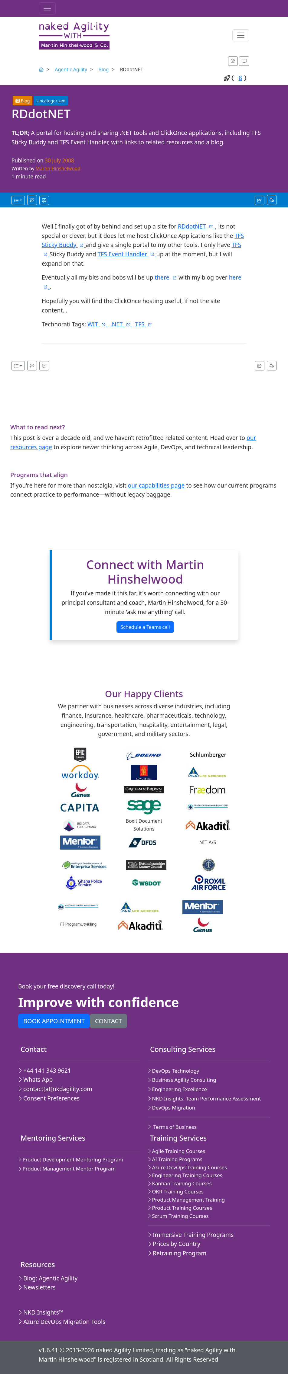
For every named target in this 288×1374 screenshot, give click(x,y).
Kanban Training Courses (180, 1183)
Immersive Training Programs (191, 1235)
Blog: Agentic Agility (47, 1278)
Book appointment (54, 1021)
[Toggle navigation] (47, 8)
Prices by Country (174, 1244)
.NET (121, 324)
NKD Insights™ (41, 1312)
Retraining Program (177, 1253)
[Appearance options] (244, 61)
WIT (97, 324)
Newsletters (37, 1287)
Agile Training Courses (176, 1151)
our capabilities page (156, 485)
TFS (143, 324)
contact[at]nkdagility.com (55, 1089)
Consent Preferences (49, 1098)
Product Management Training (186, 1199)
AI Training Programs (175, 1159)
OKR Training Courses (176, 1191)
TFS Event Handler (127, 254)
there (167, 277)
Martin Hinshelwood (58, 168)
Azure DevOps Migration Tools (61, 1322)
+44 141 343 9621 (44, 1070)
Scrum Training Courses (178, 1215)
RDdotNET (196, 226)
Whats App (35, 1079)
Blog (103, 69)
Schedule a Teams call (145, 627)
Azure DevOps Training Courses (187, 1167)
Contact (108, 1021)
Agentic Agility (71, 69)
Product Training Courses (180, 1207)
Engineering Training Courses (185, 1175)
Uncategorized (50, 101)
